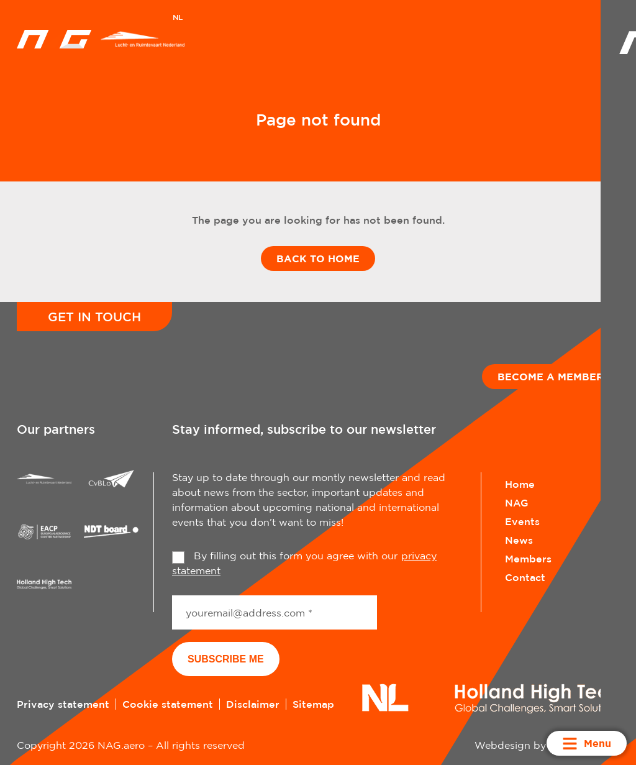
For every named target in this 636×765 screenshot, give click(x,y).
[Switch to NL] (177, 18)
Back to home (318, 258)
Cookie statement (167, 704)
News (519, 540)
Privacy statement (63, 704)
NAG (517, 502)
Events (522, 521)
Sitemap (313, 704)
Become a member (550, 376)
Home (520, 484)
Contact (525, 577)
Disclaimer (252, 704)
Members (528, 558)
